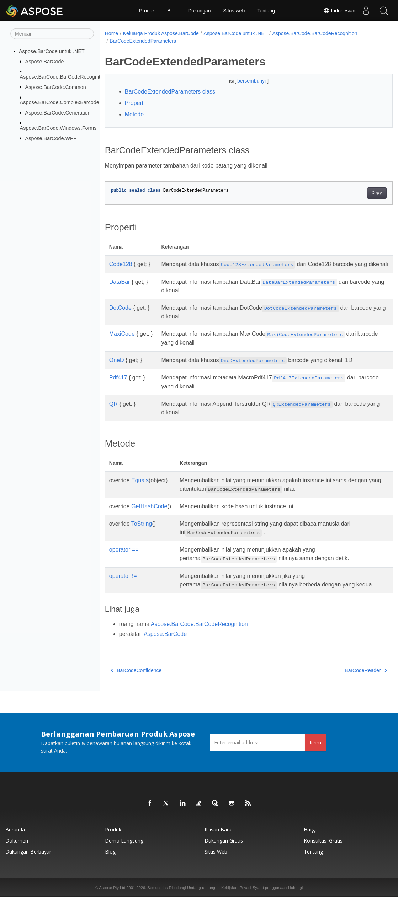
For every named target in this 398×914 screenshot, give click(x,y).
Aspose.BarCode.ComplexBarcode (59, 102)
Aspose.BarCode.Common (55, 87)
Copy (356, 193)
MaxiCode (122, 342)
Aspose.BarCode (44, 61)
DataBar (119, 290)
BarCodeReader (346, 687)
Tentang (266, 11)
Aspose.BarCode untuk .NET (52, 51)
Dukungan (199, 11)
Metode (134, 114)
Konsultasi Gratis (323, 857)
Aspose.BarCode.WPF (51, 138)
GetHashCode (149, 515)
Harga (311, 846)
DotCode (120, 316)
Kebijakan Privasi (236, 905)
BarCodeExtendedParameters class (170, 92)
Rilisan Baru (218, 846)
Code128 (120, 264)
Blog (110, 868)
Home (111, 33)
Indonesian (339, 10)
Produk (147, 11)
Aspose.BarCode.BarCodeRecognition (63, 77)
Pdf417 (118, 386)
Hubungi (295, 905)
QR (113, 412)
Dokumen (16, 857)
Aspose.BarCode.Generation (58, 112)
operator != (123, 584)
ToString (141, 532)
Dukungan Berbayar (28, 868)
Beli (171, 11)
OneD (116, 369)
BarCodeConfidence (136, 687)
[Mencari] (52, 33)
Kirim (315, 759)
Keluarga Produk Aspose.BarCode (161, 33)
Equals (140, 489)
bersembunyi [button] (242, 81)
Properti (135, 103)
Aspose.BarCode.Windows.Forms (58, 128)
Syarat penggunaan (270, 905)
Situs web (234, 11)
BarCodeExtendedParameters (143, 41)
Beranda (15, 846)
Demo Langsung (124, 857)
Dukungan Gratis (224, 857)
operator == (124, 558)
